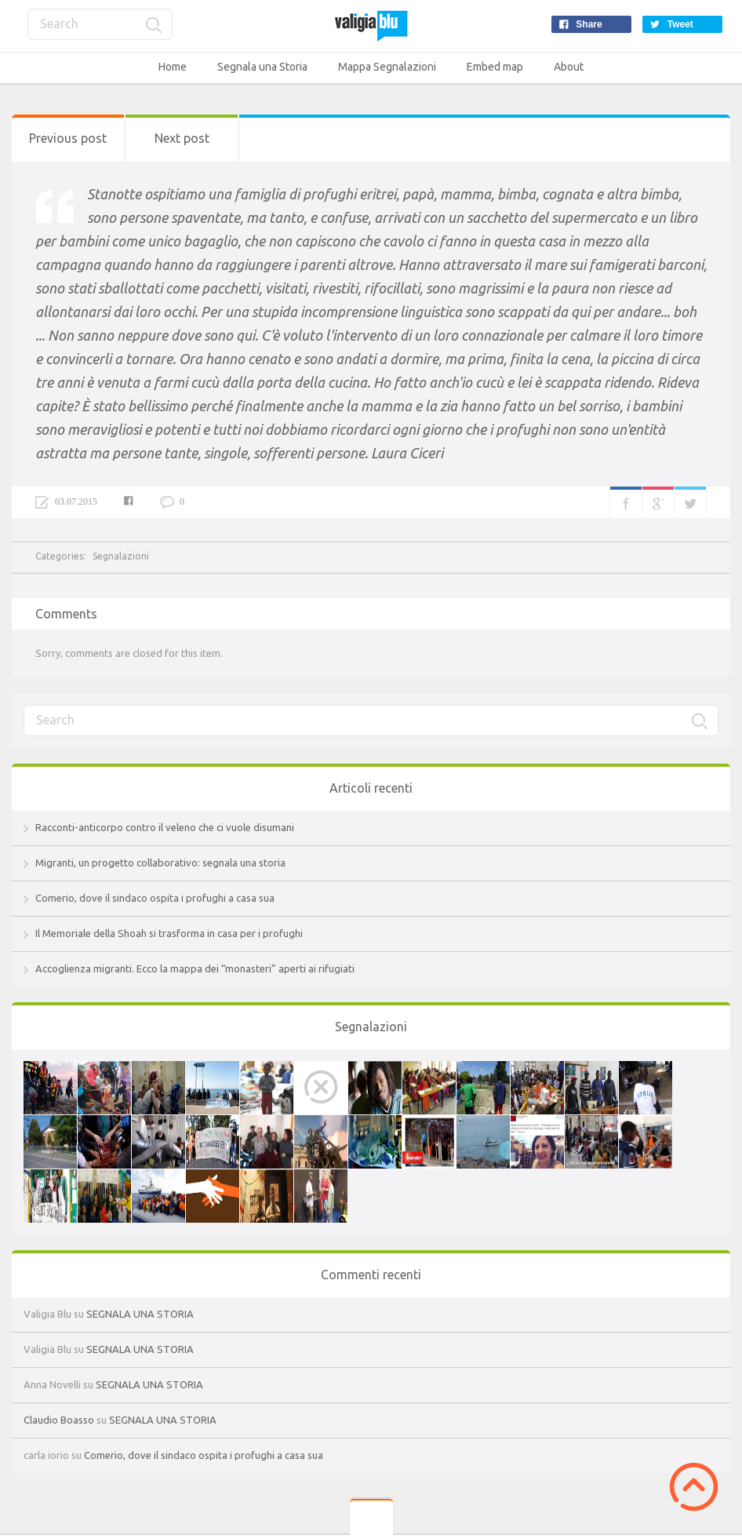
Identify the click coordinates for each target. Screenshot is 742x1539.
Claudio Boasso (59, 1419)
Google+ (658, 502)
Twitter (690, 502)
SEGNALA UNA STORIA (140, 1313)
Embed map (495, 66)
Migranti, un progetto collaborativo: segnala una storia (160, 862)
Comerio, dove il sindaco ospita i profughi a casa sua (155, 897)
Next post (182, 138)
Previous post (68, 138)
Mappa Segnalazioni (387, 66)
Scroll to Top (693, 1487)
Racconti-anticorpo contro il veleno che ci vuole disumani (164, 827)
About (569, 66)
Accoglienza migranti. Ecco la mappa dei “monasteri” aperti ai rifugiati (195, 968)
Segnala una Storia (262, 66)
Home (172, 66)
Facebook (626, 502)
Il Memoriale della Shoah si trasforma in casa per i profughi (169, 933)
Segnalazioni (121, 556)
